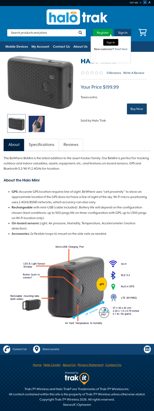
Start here (121, 49)
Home (37, 365)
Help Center (52, 365)
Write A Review (133, 73)
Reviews (114, 73)
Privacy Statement (90, 365)
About (14, 144)
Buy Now (137, 109)
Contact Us (61, 46)
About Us (80, 46)
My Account (40, 46)
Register (103, 33)
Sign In (123, 33)
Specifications (41, 144)
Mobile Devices (16, 46)
